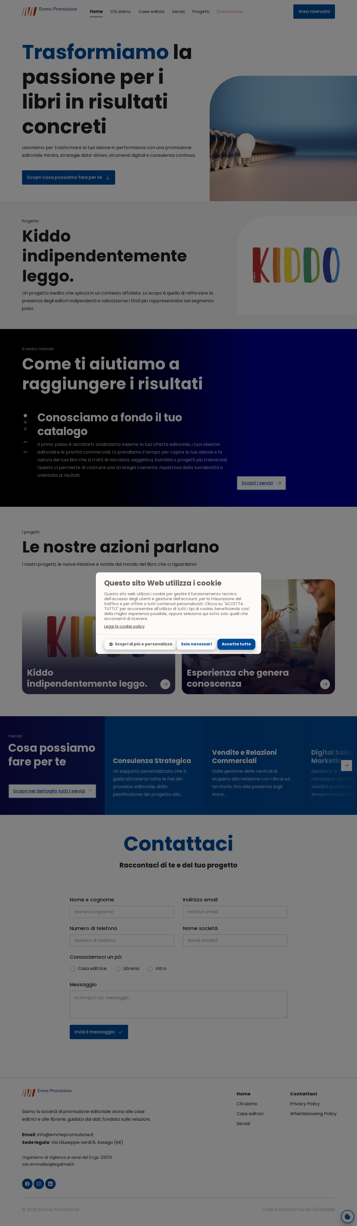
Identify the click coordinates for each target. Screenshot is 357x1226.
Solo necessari (196, 644)
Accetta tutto (236, 644)
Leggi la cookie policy (124, 626)
